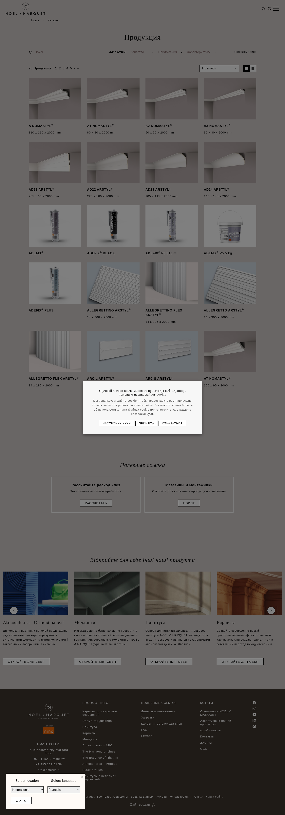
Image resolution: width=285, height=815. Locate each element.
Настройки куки (117, 423)
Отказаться (172, 423)
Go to (21, 800)
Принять (146, 423)
